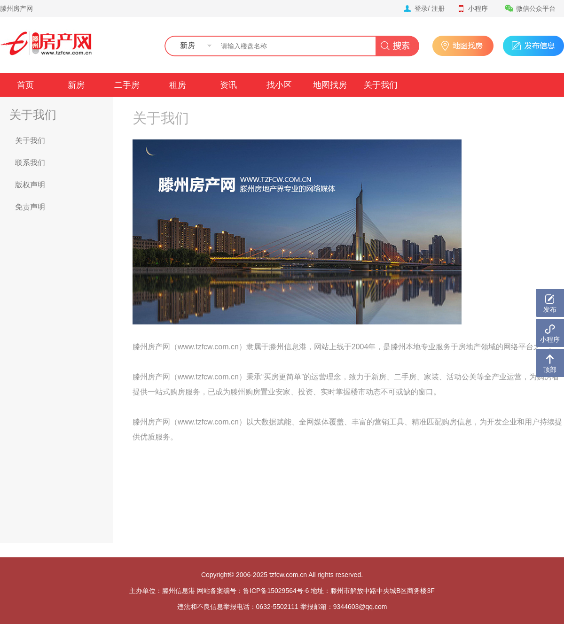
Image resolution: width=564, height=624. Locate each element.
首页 (25, 85)
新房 (76, 85)
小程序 (472, 8)
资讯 (228, 85)
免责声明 (30, 207)
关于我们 (381, 85)
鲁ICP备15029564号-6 (276, 590)
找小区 (279, 85)
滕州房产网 (16, 8)
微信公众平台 (530, 8)
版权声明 (30, 185)
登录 (421, 8)
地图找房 (330, 85)
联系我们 (30, 163)
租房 (177, 85)
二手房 (127, 85)
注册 (438, 8)
